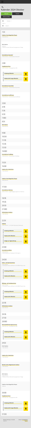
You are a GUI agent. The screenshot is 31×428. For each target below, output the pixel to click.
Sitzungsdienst (25, 420)
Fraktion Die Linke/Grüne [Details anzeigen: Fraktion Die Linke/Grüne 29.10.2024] (7, 355)
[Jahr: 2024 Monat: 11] (2, 26)
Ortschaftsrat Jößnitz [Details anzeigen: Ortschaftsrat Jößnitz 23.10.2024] (7, 250)
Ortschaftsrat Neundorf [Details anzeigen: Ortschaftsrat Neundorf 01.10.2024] (7, 55)
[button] (26, 74)
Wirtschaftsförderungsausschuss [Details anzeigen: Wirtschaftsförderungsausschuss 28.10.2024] (9, 324)
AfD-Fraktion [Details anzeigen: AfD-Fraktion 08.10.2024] (5, 124)
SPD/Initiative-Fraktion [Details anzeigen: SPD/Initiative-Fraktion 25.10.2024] (7, 306)
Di (4, 32)
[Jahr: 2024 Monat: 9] (2, 21)
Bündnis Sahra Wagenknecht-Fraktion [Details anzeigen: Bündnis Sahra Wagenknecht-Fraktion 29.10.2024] (10, 364)
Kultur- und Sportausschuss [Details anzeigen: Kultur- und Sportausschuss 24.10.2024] (8, 262)
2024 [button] (4, 23)
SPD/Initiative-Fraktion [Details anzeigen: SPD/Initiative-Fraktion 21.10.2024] (7, 212)
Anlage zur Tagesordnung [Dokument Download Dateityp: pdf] (10, 240)
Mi (4, 63)
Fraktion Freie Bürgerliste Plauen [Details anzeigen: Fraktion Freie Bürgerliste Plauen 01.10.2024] (9, 35)
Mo (4, 117)
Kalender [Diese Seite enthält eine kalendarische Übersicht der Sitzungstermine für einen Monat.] (6, 13)
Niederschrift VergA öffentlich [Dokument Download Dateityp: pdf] (11, 78)
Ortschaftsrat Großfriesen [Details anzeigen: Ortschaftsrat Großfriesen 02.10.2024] (8, 95)
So (4, 114)
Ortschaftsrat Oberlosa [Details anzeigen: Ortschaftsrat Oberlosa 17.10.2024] (7, 190)
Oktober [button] (9, 21)
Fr (4, 106)
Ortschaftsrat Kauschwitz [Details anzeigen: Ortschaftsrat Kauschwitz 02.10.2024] (8, 85)
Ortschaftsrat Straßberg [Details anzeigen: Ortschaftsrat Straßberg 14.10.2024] (7, 154)
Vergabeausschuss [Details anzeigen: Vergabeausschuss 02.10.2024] (6, 66)
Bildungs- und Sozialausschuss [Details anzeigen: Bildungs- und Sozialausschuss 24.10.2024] (9, 283)
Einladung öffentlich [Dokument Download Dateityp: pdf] (9, 73)
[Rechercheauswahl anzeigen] (2, 7)
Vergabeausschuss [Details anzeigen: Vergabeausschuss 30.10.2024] (6, 395)
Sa (4, 110)
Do (4, 103)
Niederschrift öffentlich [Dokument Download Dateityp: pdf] (9, 235)
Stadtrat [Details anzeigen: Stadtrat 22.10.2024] (4, 223)
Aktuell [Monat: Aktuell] (7, 25)
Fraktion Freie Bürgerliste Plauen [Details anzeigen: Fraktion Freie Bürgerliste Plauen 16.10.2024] (9, 178)
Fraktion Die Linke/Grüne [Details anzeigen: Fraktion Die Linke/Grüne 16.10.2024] (7, 169)
